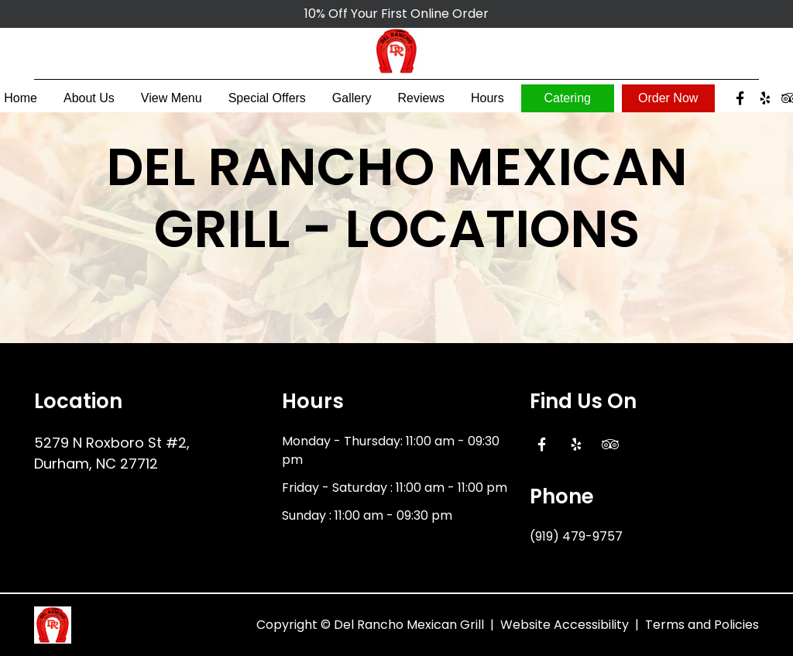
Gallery (352, 102)
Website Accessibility (564, 625)
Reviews (421, 102)
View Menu (171, 102)
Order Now (668, 102)
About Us (89, 102)
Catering (567, 102)
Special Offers (267, 102)
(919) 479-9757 (576, 536)
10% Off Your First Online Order (396, 13)
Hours (487, 102)
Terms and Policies (702, 625)
